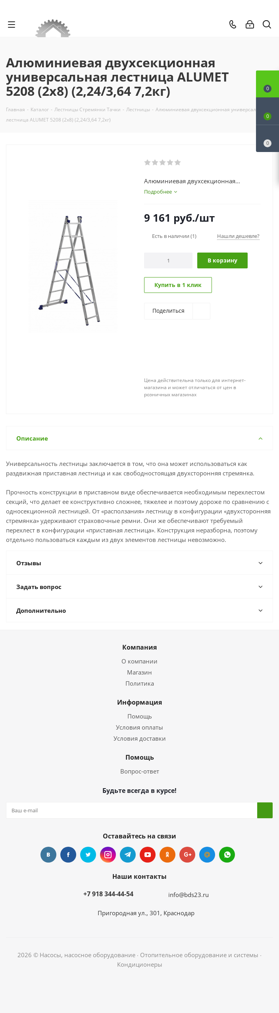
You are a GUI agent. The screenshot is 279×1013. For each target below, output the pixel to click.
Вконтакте (48, 855)
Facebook (68, 855)
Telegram (128, 855)
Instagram (108, 855)
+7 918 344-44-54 (108, 893)
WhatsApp (227, 855)
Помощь (139, 716)
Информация (139, 702)
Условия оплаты (139, 727)
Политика (139, 683)
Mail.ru (207, 855)
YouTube (148, 855)
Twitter (88, 855)
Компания (139, 647)
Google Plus (187, 855)
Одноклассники (167, 855)
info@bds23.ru (188, 895)
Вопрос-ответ (139, 771)
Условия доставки (140, 738)
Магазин (139, 672)
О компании (139, 661)
